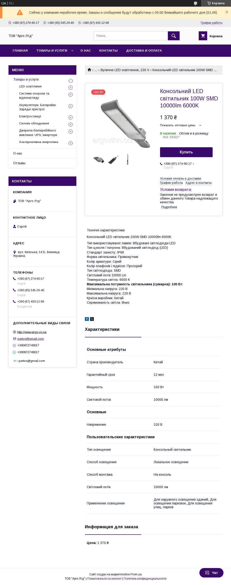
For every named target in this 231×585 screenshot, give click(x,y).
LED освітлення (30, 86)
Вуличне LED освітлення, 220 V (125, 70)
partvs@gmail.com (30, 338)
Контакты (108, 50)
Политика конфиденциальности (145, 578)
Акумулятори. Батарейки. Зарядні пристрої (37, 107)
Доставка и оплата (144, 50)
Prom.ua (136, 574)
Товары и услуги (51, 50)
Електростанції (30, 116)
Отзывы (19, 163)
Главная (20, 50)
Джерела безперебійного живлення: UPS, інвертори (38, 132)
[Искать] (174, 35)
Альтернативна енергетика (38, 142)
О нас (85, 50)
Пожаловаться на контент (104, 578)
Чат (211, 573)
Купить (186, 152)
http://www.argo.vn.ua (31, 332)
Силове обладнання (34, 123)
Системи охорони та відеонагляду (34, 95)
